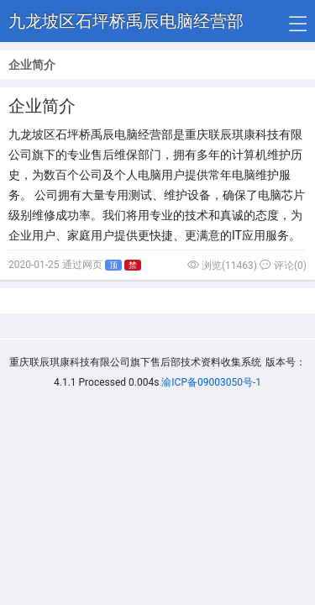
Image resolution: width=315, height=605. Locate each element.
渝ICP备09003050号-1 (211, 382)
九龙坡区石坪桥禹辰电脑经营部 (126, 21)
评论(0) (283, 265)
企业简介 (42, 106)
